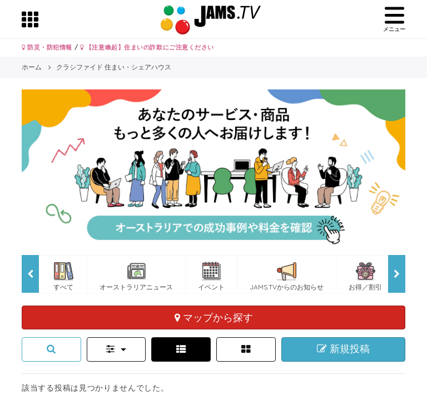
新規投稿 (343, 348)
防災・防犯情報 (47, 47)
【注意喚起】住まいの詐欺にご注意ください (147, 47)
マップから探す (214, 317)
